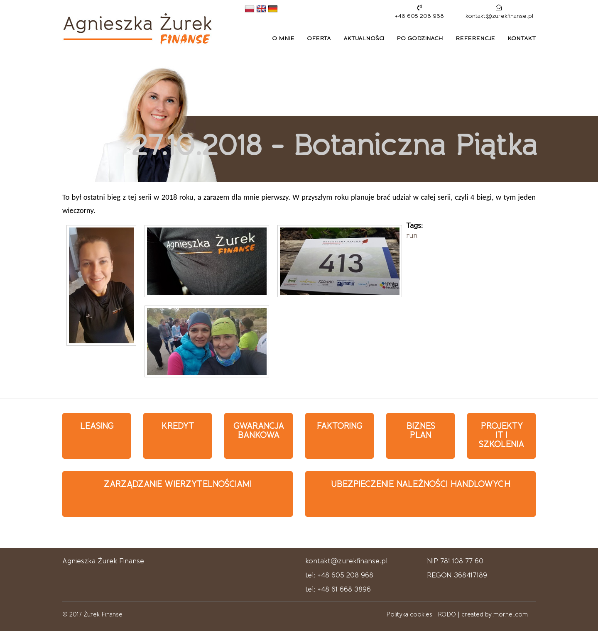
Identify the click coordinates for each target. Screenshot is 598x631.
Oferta (319, 38)
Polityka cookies (409, 614)
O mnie (283, 38)
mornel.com (510, 614)
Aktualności (363, 38)
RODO (447, 614)
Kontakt (521, 38)
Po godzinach (420, 38)
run (411, 235)
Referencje (475, 38)
